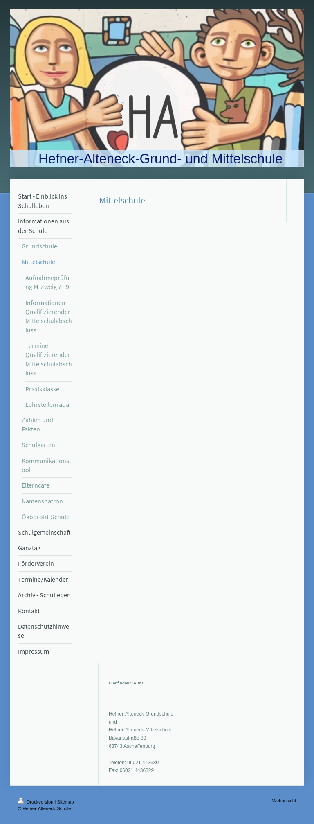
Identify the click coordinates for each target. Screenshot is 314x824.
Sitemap (65, 801)
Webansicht (284, 800)
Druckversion (36, 801)
